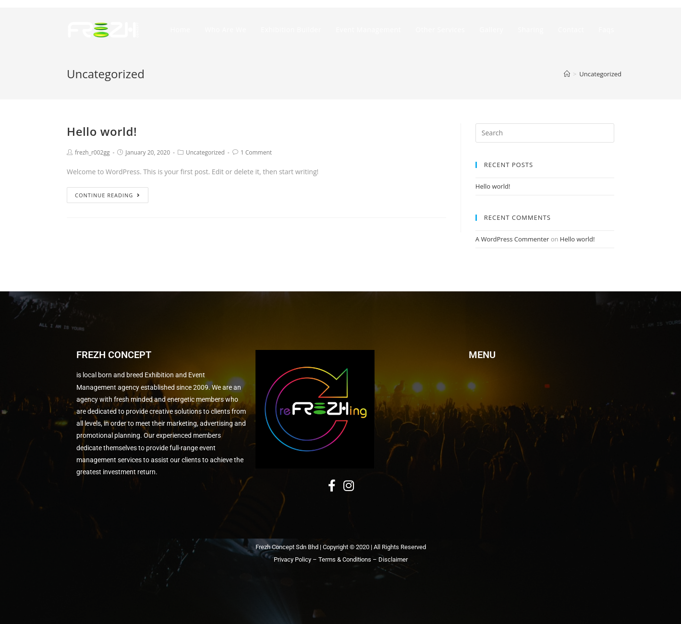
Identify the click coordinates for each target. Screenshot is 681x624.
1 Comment (256, 152)
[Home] (567, 74)
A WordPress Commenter (512, 239)
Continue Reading (107, 195)
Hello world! (102, 131)
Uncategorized (205, 152)
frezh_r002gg (92, 152)
